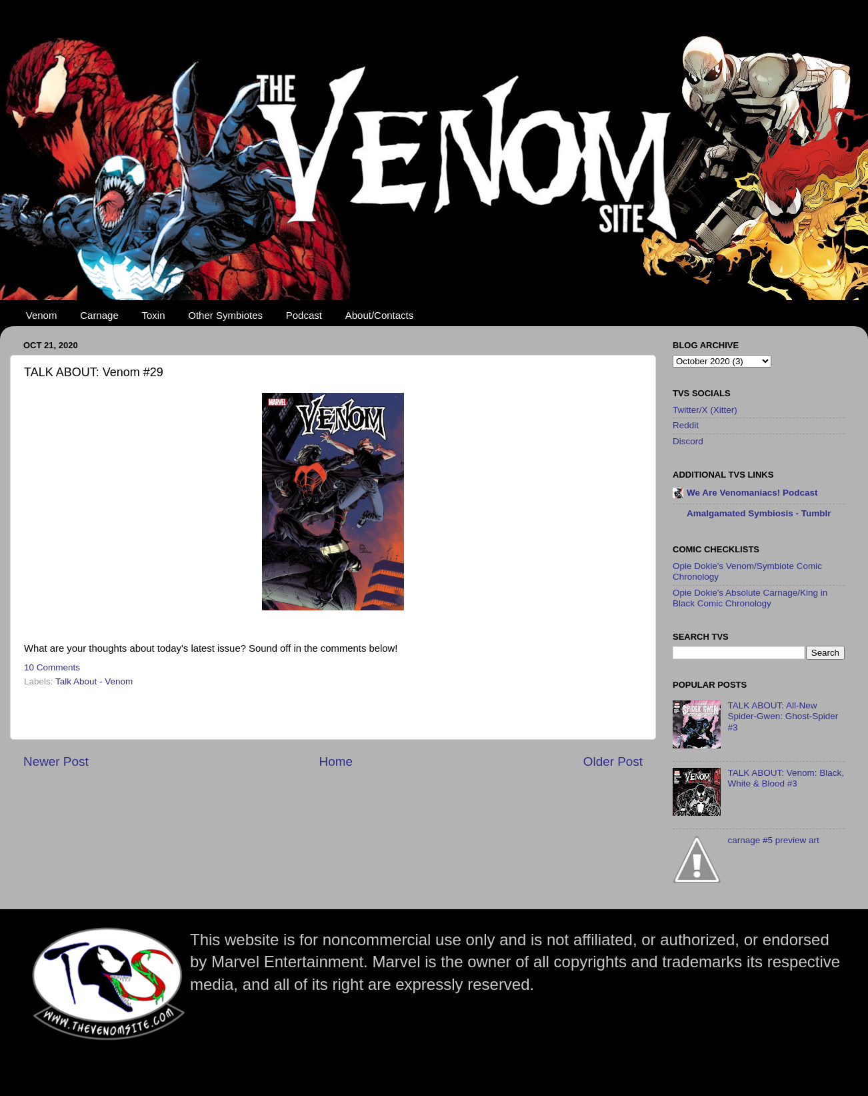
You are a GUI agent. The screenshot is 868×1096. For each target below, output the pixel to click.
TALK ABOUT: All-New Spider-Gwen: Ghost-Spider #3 (782, 716)
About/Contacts (379, 315)
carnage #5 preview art (773, 840)
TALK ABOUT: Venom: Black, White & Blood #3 (785, 778)
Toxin (153, 315)
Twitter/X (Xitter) (705, 410)
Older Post (613, 761)
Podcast (304, 315)
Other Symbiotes (225, 315)
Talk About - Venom (94, 681)
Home (336, 761)
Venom (41, 315)
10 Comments (52, 667)
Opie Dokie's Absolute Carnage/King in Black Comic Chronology (750, 598)
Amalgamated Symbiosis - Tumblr (759, 513)
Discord (688, 441)
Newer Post (56, 761)
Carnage (99, 315)
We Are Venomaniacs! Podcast (752, 493)
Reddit (686, 425)
